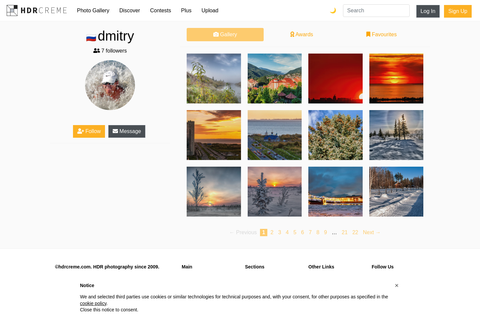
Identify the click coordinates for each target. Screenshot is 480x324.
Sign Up (457, 11)
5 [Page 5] (294, 232)
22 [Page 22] (355, 232)
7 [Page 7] (310, 232)
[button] (396, 285)
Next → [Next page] (372, 232)
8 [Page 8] (317, 232)
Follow (89, 131)
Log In (428, 11)
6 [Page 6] (302, 232)
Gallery (225, 34)
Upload (209, 10)
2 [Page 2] (271, 232)
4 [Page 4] (287, 232)
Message (127, 131)
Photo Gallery (93, 10)
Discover (129, 10)
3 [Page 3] (279, 232)
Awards (301, 34)
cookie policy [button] (93, 303)
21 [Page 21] (345, 232)
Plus (186, 10)
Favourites (381, 34)
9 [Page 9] (325, 232)
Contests (160, 10)
